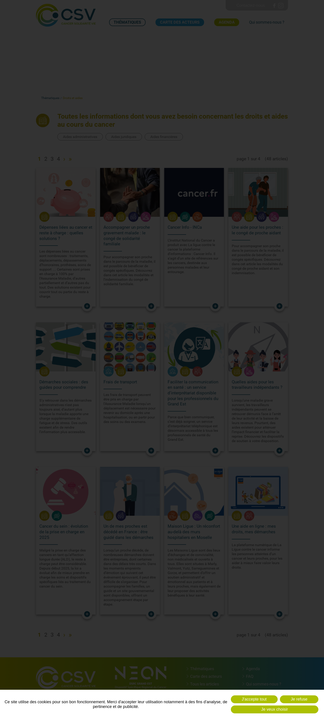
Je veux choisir (274, 709)
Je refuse (299, 699)
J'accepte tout (254, 699)
